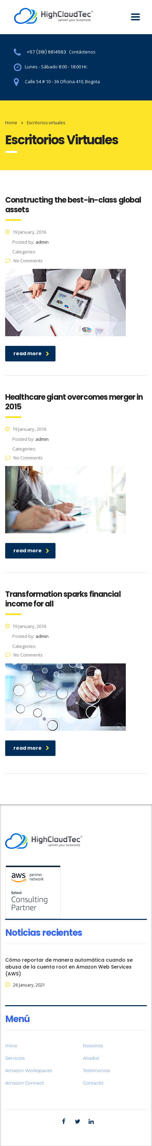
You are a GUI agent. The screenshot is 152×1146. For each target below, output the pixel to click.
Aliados (91, 1058)
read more (31, 353)
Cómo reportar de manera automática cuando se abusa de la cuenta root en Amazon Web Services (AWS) (69, 966)
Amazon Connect (24, 1083)
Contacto (93, 1083)
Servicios (15, 1058)
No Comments (24, 261)
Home (11, 123)
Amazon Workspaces (28, 1070)
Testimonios (96, 1070)
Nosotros (93, 1045)
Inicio (11, 1045)
